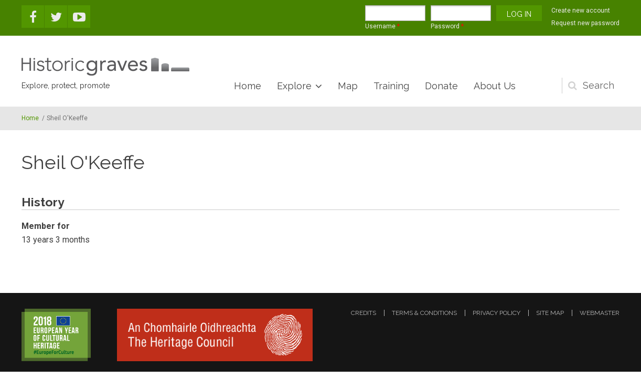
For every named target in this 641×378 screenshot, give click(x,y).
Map (348, 85)
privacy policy (496, 313)
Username (382, 26)
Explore (294, 85)
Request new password (585, 23)
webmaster (599, 313)
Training (391, 85)
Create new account (580, 10)
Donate (441, 85)
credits (363, 313)
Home (247, 85)
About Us (495, 85)
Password (447, 26)
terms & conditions (424, 313)
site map (550, 313)
